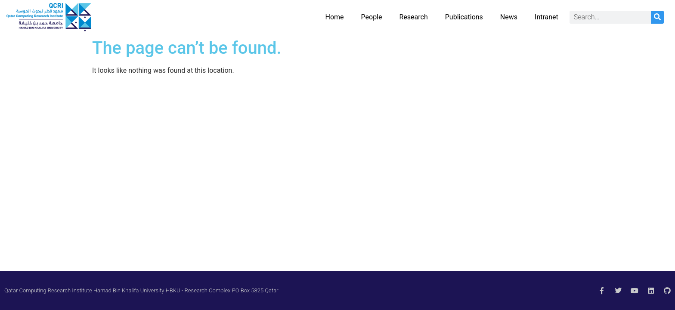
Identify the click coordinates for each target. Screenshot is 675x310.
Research (413, 17)
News (508, 17)
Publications (464, 17)
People (371, 17)
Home (334, 17)
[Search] (657, 17)
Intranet (546, 17)
